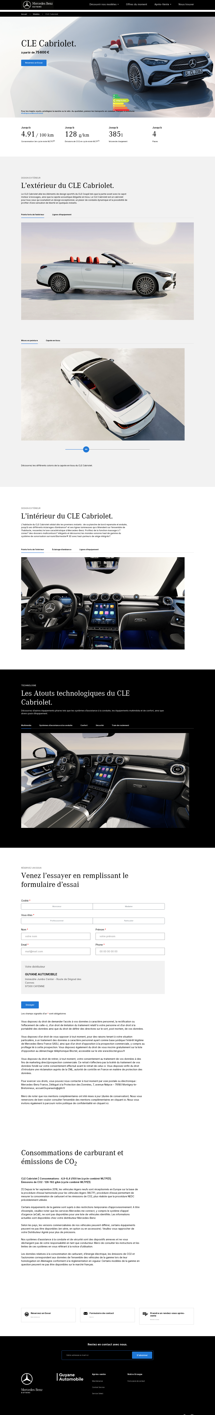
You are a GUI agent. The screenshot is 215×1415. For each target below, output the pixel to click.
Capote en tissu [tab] (57, 344)
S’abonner (142, 1347)
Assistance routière (79, 1408)
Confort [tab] (94, 731)
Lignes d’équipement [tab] (68, 217)
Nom (24, 936)
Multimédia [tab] (27, 731)
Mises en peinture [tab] (31, 344)
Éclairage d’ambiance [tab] (69, 554)
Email (25, 951)
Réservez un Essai (35, 64)
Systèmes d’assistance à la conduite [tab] (62, 731)
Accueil (24, 14)
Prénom (101, 936)
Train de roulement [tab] (134, 731)
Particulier (128, 927)
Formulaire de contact (137, 1373)
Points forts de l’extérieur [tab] (35, 217)
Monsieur (56, 913)
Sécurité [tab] (111, 731)
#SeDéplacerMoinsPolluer (33, 115)
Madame (129, 913)
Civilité (25, 907)
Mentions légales (29, 1408)
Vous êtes (27, 922)
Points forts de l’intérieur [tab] (35, 554)
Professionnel (56, 927)
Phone (100, 951)
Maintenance (98, 1373)
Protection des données (53, 1408)
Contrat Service (99, 1379)
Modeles (38, 14)
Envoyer (30, 1011)
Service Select (99, 1385)
